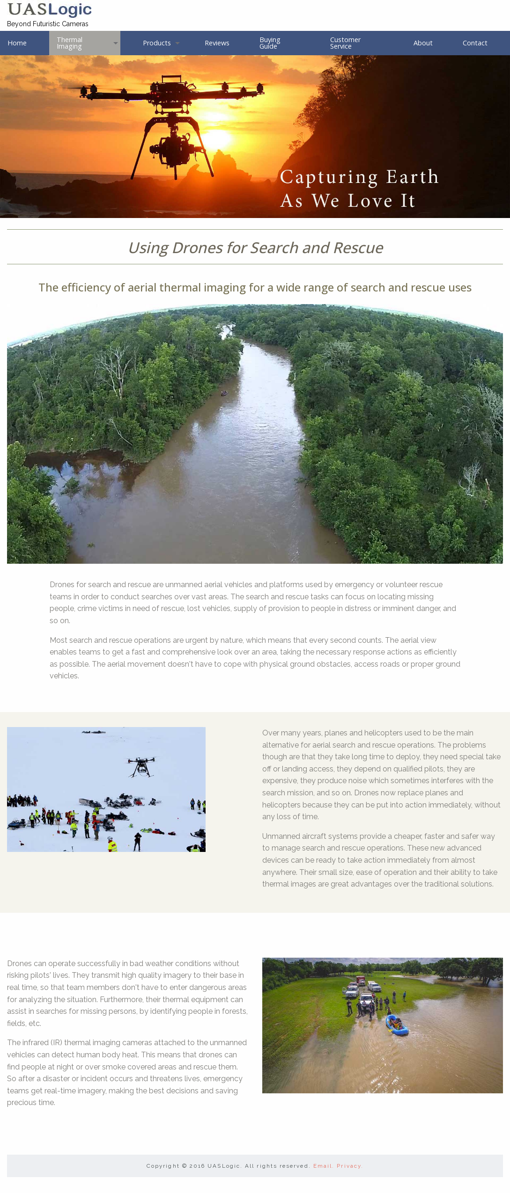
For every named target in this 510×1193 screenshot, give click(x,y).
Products (157, 42)
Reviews (217, 42)
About (423, 42)
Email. (323, 1166)
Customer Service (345, 43)
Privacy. (350, 1166)
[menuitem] (24, 43)
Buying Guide (270, 43)
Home (17, 42)
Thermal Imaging (69, 43)
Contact (475, 42)
